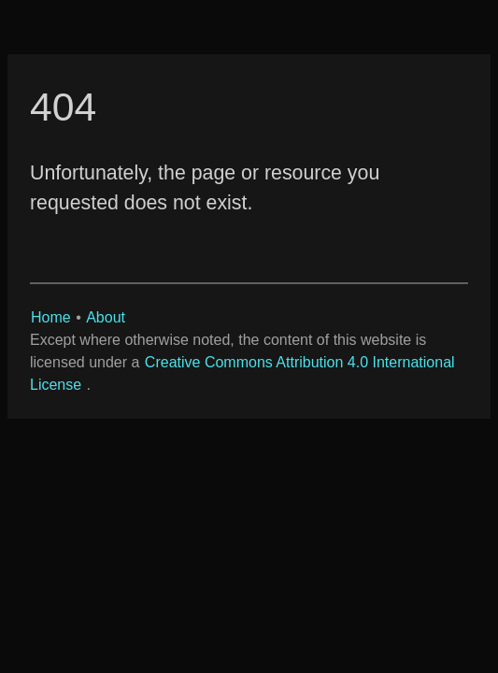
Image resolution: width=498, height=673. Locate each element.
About (105, 317)
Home (51, 317)
